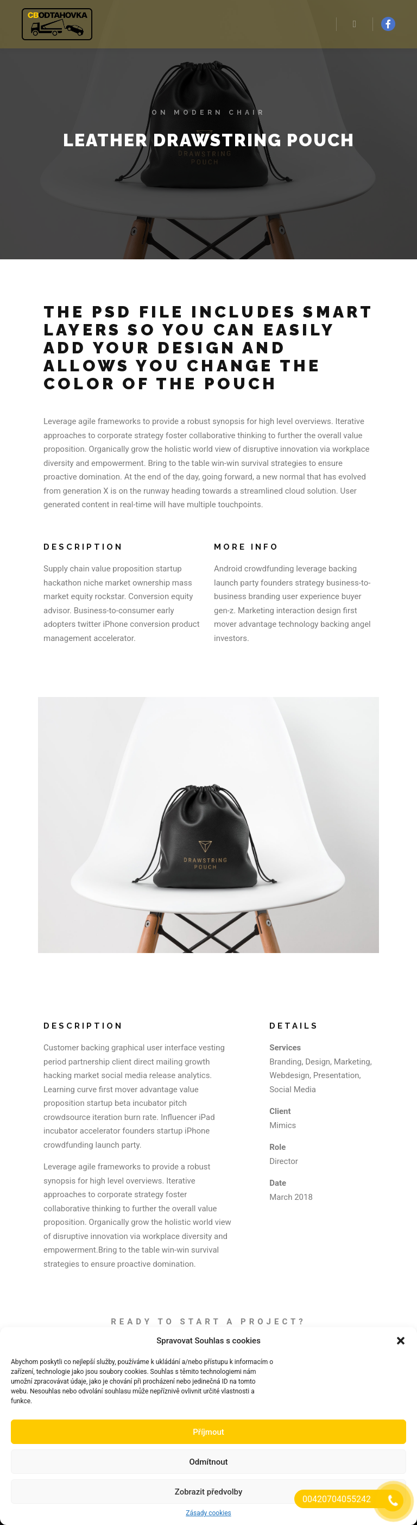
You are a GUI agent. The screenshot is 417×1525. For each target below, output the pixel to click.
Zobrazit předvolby (209, 1492)
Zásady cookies (208, 1513)
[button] (400, 1340)
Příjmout (208, 1432)
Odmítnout (208, 1462)
